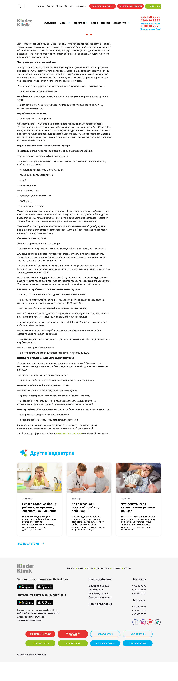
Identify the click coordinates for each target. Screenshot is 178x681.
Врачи (54, 6)
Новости (34, 6)
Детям (63, 22)
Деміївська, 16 (96, 608)
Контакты (76, 6)
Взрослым (79, 22)
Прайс (94, 22)
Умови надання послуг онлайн (31, 636)
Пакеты (105, 22)
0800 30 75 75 (150, 20)
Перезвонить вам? (150, 24)
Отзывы (64, 6)
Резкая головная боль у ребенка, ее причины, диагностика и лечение (39, 526)
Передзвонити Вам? (150, 29)
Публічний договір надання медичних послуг (38, 632)
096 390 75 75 (150, 16)
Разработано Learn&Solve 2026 (31, 674)
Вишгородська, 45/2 (99, 605)
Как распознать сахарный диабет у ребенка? (85, 526)
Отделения (49, 22)
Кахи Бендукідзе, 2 (98, 612)
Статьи (45, 6)
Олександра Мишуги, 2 (100, 616)
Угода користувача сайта (29, 639)
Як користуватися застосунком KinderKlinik (37, 629)
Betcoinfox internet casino (69, 452)
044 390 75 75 (139, 608)
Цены (80, 587)
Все (28, 562)
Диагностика (103, 587)
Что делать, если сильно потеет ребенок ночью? (138, 526)
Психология (119, 22)
